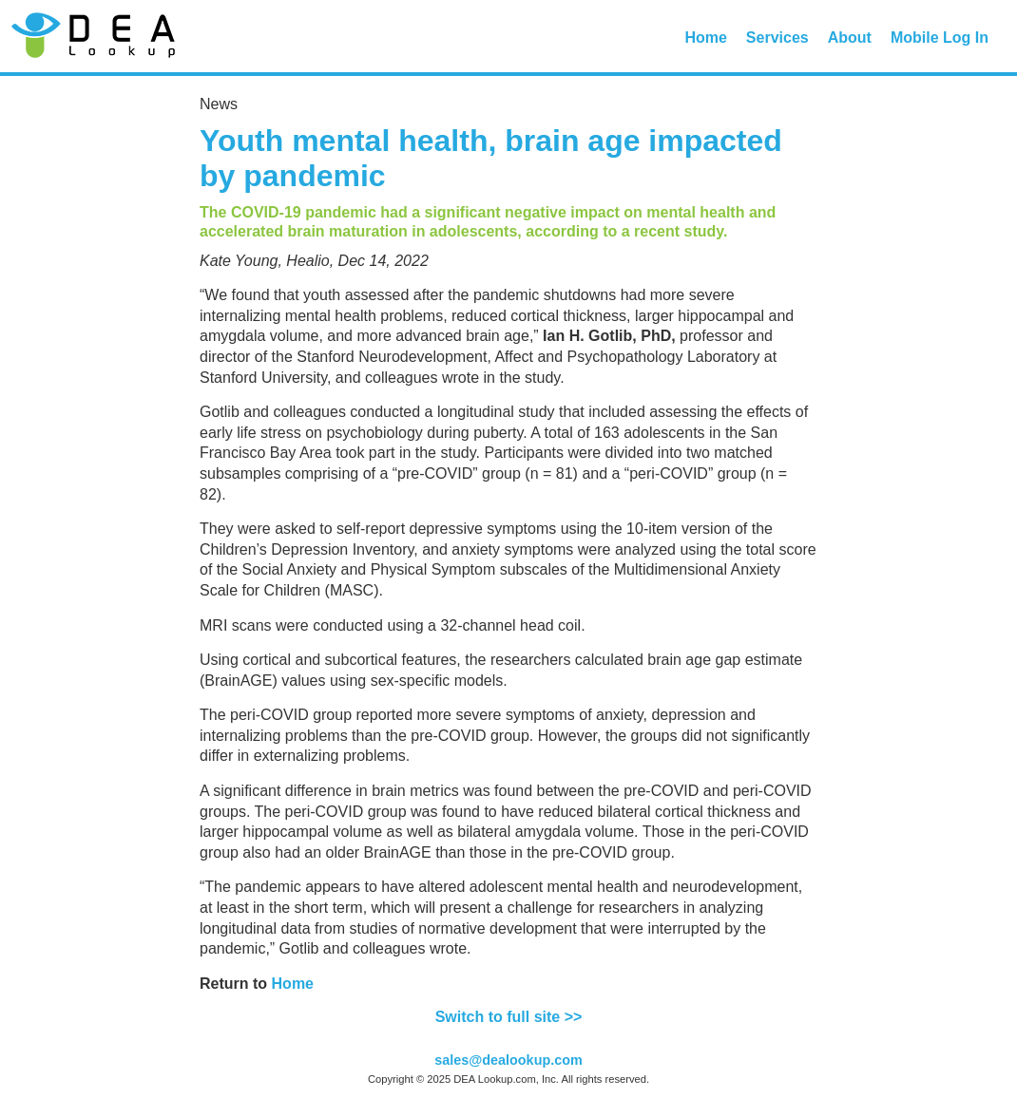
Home (705, 37)
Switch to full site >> (509, 1017)
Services (777, 37)
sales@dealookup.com (508, 1060)
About (850, 37)
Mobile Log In (939, 37)
